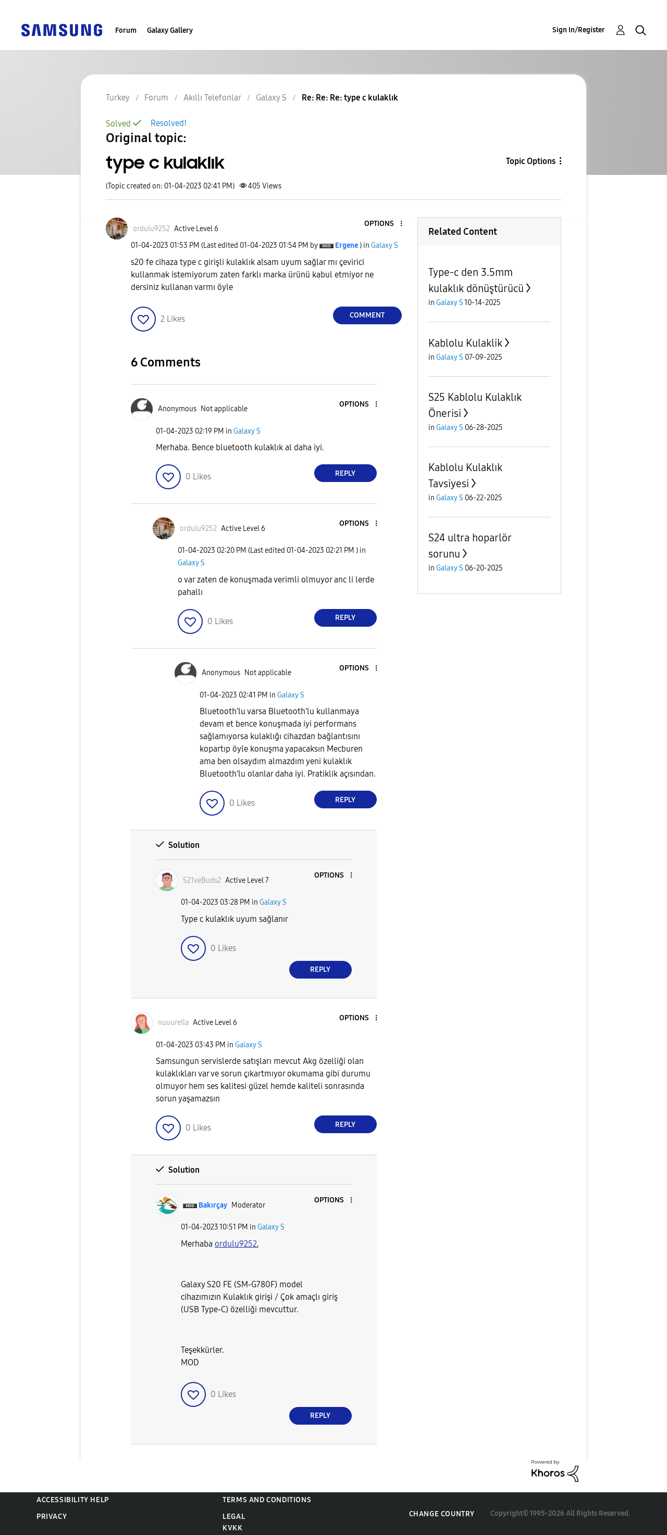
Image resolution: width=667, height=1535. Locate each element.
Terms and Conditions (267, 1499)
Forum (126, 30)
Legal (234, 1516)
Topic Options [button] (530, 161)
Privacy (51, 1516)
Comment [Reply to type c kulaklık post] (367, 315)
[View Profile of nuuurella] (173, 1022)
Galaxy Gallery (170, 30)
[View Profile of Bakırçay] (213, 1205)
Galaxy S (384, 245)
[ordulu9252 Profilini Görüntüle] (236, 1244)
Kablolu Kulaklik (465, 343)
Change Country (442, 1513)
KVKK (232, 1528)
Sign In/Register (578, 30)
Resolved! (169, 123)
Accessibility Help (72, 1499)
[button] (383, 224)
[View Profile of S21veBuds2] (202, 880)
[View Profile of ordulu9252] (151, 228)
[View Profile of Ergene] (346, 245)
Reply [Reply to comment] (345, 473)
